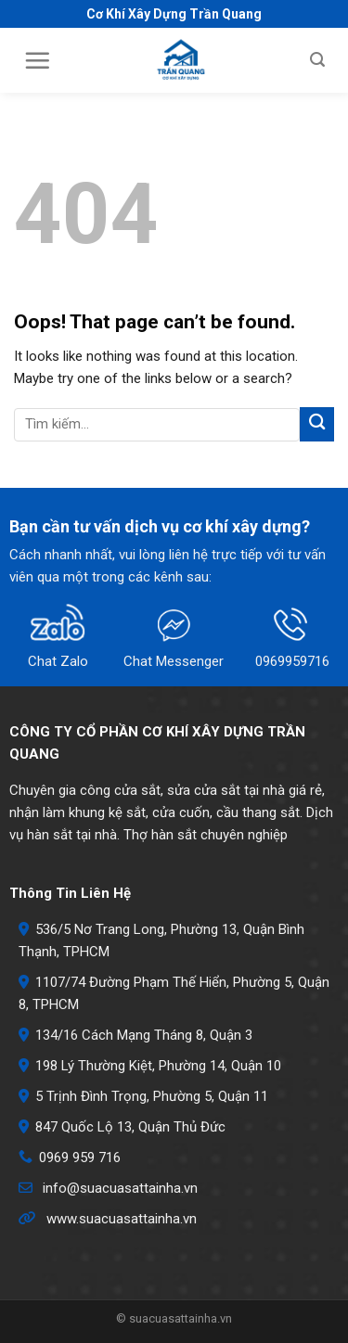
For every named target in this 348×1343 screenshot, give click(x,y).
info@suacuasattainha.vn (120, 1188)
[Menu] (37, 60)
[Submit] (317, 424)
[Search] (317, 60)
